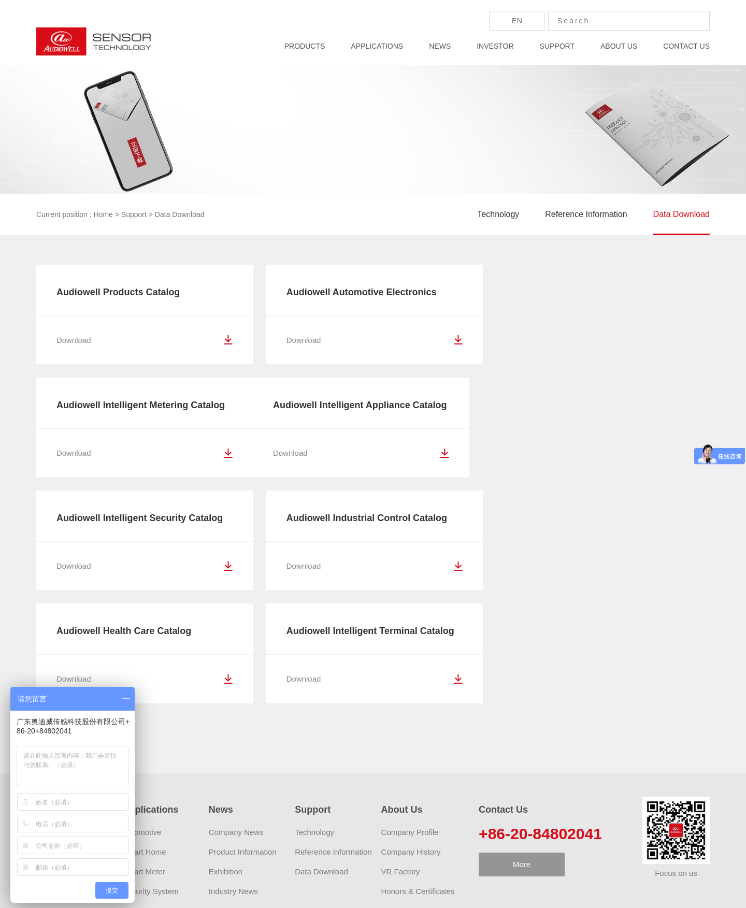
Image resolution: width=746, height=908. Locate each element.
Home (103, 214)
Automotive (141, 720)
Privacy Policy (560, 893)
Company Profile (410, 720)
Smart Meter (143, 760)
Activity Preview (408, 819)
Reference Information (586, 214)
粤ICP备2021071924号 (492, 893)
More (521, 752)
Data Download (180, 214)
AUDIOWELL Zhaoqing (222, 863)
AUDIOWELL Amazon (135, 863)
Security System (150, 779)
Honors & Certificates (418, 779)
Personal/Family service (163, 799)
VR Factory (400, 760)
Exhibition (225, 760)
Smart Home (144, 740)
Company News (236, 720)
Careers (395, 799)
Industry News (233, 779)
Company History (411, 740)
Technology (498, 214)
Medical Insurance (153, 819)
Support (134, 214)
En (517, 21)
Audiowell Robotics (305, 863)
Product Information (243, 740)
